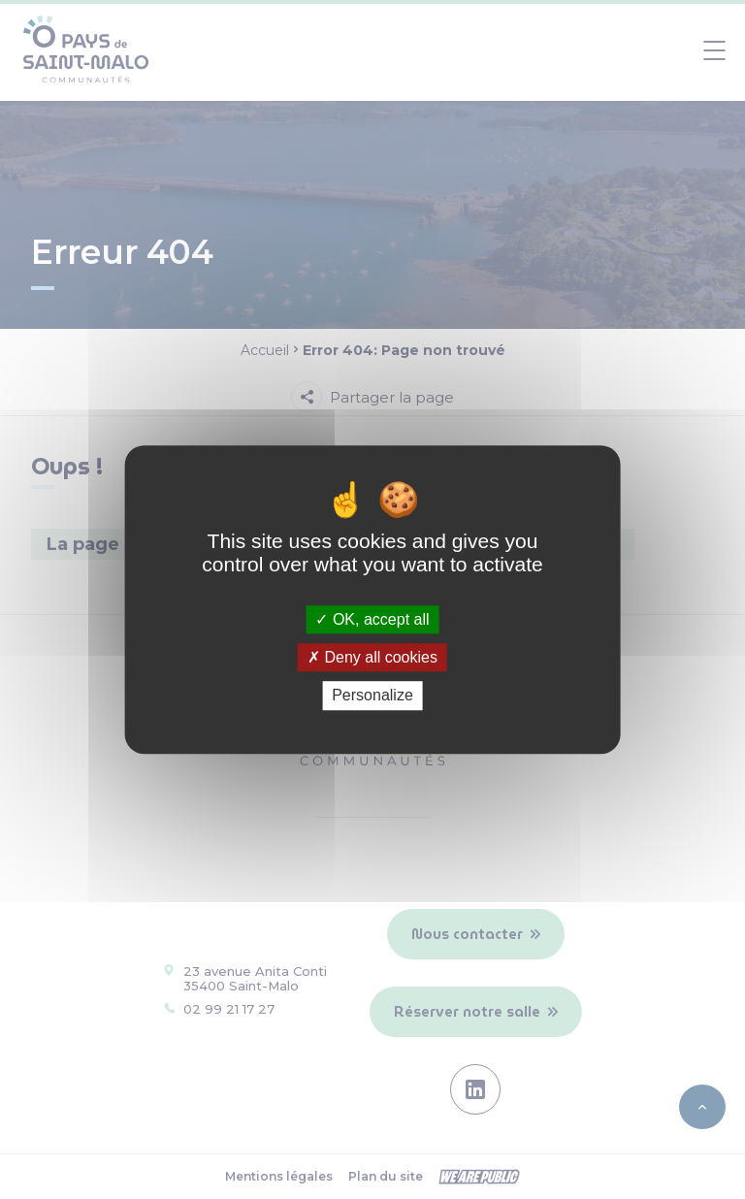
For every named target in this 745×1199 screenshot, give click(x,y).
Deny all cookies (372, 657)
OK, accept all (372, 619)
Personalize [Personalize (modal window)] (372, 696)
